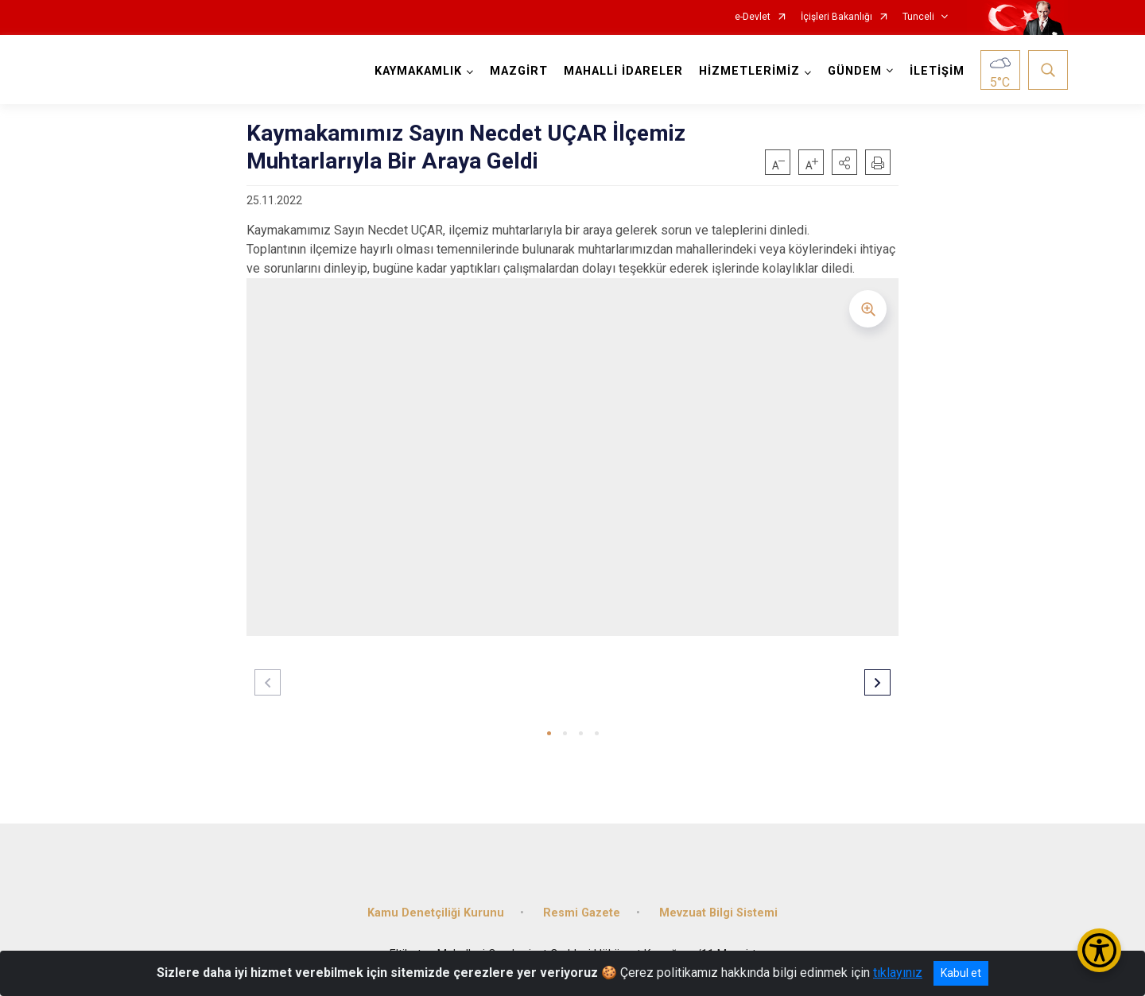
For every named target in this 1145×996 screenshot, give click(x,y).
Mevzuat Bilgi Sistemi (718, 913)
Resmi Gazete (581, 913)
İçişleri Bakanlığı (836, 17)
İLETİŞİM (937, 71)
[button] (844, 162)
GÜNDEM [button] (855, 71)
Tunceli (918, 17)
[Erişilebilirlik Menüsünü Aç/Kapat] (1099, 950)
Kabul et (961, 973)
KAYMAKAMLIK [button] (418, 71)
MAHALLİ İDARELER (623, 71)
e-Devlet (752, 17)
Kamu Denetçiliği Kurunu (435, 913)
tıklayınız (897, 972)
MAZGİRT (519, 71)
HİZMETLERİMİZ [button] (749, 71)
